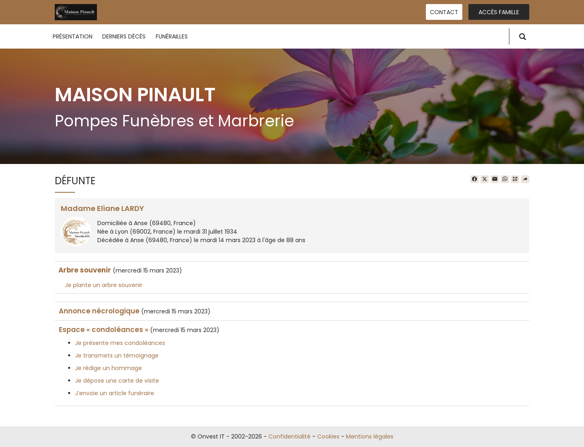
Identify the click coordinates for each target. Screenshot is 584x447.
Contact (444, 12)
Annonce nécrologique (99, 311)
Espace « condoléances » (103, 329)
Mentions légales (369, 436)
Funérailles (172, 36)
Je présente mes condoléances (120, 343)
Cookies (328, 436)
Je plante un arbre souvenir (103, 285)
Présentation (72, 36)
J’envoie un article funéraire (114, 393)
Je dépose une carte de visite (117, 381)
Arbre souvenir (84, 270)
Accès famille (499, 12)
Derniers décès (124, 36)
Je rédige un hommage (108, 368)
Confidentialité (289, 436)
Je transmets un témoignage (117, 355)
